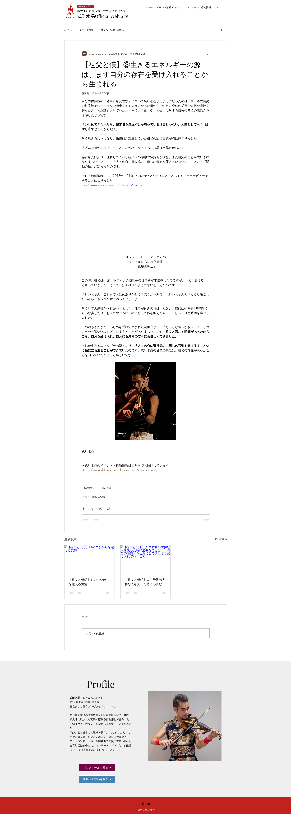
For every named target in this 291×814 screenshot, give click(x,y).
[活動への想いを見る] (97, 779)
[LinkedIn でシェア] (100, 508)
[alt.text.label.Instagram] (143, 804)
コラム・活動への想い (113, 29)
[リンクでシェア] (108, 508)
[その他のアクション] (207, 54)
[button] (222, 30)
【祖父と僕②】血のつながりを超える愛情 (89, 582)
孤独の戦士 (90, 488)
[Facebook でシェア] (83, 508)
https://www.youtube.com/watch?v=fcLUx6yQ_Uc (112, 185)
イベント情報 (86, 29)
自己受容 (107, 488)
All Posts (68, 29)
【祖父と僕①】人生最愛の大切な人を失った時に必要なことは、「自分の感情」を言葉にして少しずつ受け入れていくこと (145, 582)
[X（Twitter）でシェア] (91, 508)
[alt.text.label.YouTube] (149, 804)
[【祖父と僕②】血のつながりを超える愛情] (89, 559)
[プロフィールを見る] (97, 767)
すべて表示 (221, 539)
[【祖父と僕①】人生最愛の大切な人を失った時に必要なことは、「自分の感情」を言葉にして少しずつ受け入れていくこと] (145, 559)
